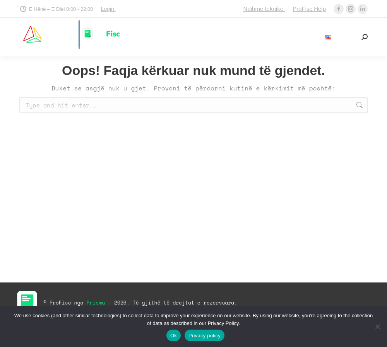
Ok (173, 335)
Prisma (97, 302)
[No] (377, 326)
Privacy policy (204, 335)
